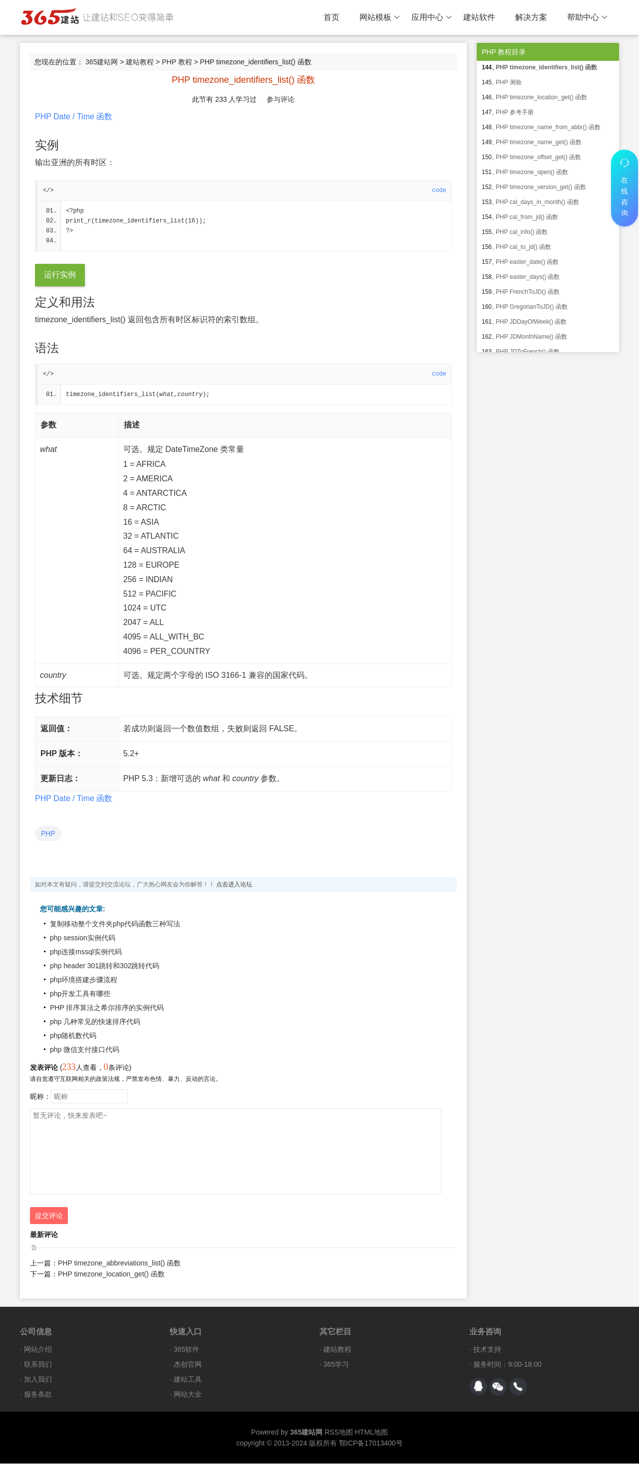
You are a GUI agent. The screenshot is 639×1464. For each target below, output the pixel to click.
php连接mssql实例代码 (86, 952)
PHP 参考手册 (515, 112)
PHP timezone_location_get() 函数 (111, 1274)
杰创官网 (188, 1365)
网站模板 (379, 17)
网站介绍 (38, 1350)
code (439, 190)
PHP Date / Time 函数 (73, 116)
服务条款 (38, 1395)
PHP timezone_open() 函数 (532, 172)
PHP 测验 (509, 82)
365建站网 (101, 62)
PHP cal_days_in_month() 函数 (537, 202)
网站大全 (188, 1395)
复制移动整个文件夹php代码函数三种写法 (115, 924)
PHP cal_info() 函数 (522, 231)
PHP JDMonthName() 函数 (531, 336)
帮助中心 (587, 17)
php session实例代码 (82, 938)
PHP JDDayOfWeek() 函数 (531, 321)
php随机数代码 (73, 1036)
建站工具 (188, 1380)
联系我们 (38, 1365)
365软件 (186, 1350)
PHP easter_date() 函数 (527, 261)
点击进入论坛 (234, 884)
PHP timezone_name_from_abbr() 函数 (548, 127)
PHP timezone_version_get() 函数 (541, 187)
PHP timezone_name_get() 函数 (539, 142)
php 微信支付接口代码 (84, 1050)
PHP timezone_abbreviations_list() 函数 (119, 1263)
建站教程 (140, 62)
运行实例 (60, 275)
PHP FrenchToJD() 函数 (528, 291)
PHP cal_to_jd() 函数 (523, 246)
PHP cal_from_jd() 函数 (527, 216)
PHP (48, 834)
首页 (331, 17)
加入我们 (38, 1380)
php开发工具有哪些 (80, 994)
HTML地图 (371, 1433)
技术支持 (487, 1350)
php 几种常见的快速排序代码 (95, 1022)
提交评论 (49, 1216)
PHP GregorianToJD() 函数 (532, 306)
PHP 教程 (177, 62)
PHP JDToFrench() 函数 (528, 351)
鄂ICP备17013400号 (371, 1444)
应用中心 (431, 17)
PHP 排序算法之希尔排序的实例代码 (107, 1008)
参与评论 (281, 99)
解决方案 (531, 17)
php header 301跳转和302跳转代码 (104, 966)
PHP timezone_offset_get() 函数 (538, 157)
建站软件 (479, 17)
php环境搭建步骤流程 (83, 980)
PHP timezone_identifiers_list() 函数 (546, 67)
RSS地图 (338, 1433)
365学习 (336, 1365)
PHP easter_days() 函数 (528, 276)
